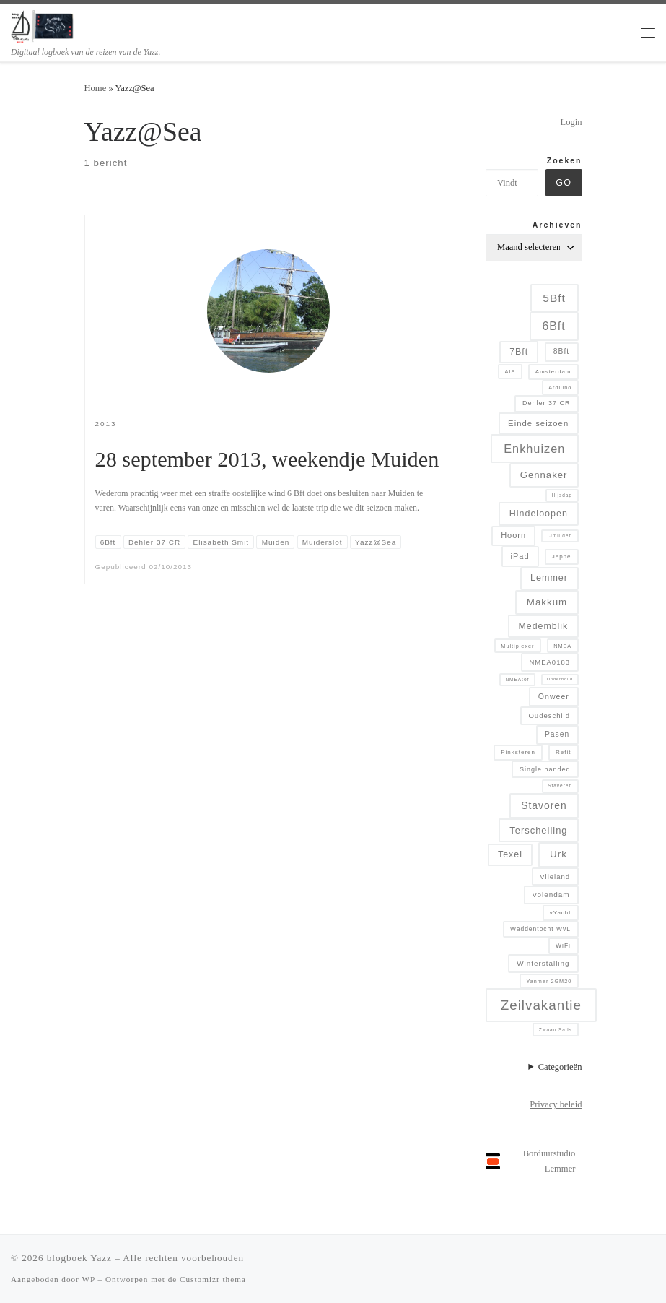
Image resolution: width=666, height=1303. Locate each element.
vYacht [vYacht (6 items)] (560, 912)
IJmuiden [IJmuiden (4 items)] (560, 535)
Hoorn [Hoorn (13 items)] (513, 535)
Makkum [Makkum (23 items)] (547, 602)
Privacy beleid (556, 1104)
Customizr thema (213, 1279)
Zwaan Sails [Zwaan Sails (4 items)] (555, 1029)
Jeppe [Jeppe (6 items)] (561, 556)
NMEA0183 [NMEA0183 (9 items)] (549, 662)
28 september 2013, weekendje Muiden (267, 459)
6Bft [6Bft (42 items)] (553, 326)
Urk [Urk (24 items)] (558, 854)
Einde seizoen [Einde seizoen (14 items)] (538, 423)
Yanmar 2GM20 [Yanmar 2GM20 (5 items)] (548, 981)
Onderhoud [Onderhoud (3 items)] (560, 679)
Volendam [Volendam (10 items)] (551, 895)
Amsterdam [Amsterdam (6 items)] (553, 371)
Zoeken (564, 161)
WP (88, 1279)
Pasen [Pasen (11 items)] (557, 734)
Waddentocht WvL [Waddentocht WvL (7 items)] (540, 928)
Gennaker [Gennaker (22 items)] (544, 474)
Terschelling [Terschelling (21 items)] (538, 830)
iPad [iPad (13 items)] (520, 556)
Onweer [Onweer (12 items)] (553, 696)
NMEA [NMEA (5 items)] (562, 646)
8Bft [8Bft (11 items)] (561, 351)
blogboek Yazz (79, 1257)
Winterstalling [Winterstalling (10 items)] (543, 963)
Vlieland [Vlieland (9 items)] (555, 876)
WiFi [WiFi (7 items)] (563, 945)
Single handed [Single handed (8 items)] (545, 769)
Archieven (557, 225)
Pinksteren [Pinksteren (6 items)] (518, 752)
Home (95, 88)
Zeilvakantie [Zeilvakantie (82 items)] (541, 1005)
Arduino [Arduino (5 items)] (559, 387)
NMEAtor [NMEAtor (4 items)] (517, 679)
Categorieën (560, 1067)
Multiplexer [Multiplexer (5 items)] (517, 646)
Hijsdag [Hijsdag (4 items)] (561, 495)
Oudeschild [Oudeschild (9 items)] (549, 715)
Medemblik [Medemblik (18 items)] (544, 626)
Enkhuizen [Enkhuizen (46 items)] (534, 448)
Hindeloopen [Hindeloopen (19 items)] (538, 513)
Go (563, 183)
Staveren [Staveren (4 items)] (560, 785)
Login (571, 122)
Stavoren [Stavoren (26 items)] (543, 805)
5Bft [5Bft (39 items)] (554, 298)
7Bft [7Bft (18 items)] (518, 352)
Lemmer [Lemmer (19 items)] (549, 578)
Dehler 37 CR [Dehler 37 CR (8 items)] (546, 403)
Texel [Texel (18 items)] (510, 854)
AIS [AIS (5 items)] (510, 371)
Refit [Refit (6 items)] (563, 752)
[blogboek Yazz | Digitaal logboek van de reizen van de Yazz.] (43, 25)
